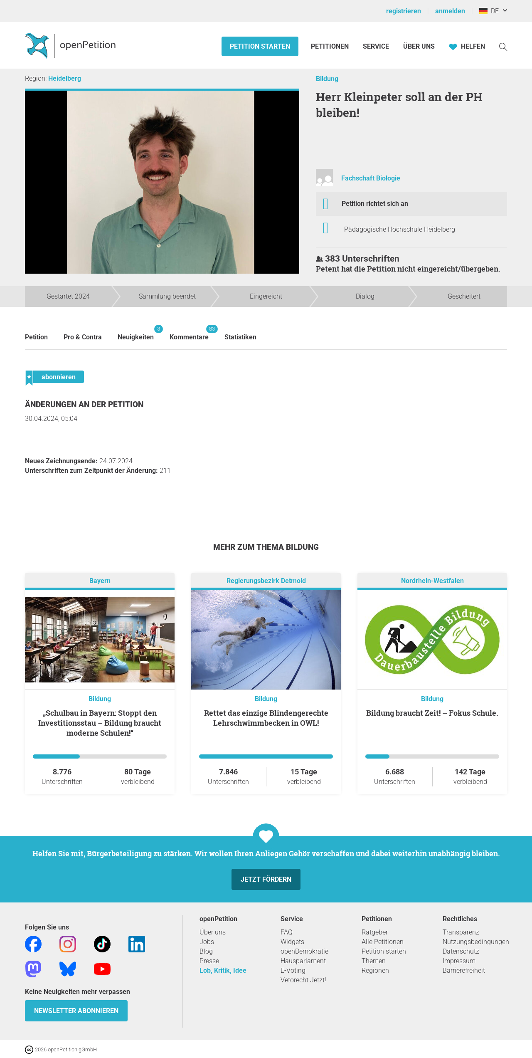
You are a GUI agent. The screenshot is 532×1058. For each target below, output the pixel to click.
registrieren (403, 11)
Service (376, 46)
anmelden (450, 11)
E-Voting (293, 970)
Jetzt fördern (266, 879)
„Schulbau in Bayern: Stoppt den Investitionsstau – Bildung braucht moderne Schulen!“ (99, 723)
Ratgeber (375, 932)
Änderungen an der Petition (84, 404)
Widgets (292, 942)
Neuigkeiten (136, 333)
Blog (206, 951)
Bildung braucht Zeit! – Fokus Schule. (432, 713)
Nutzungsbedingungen (476, 942)
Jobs (207, 942)
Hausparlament (303, 961)
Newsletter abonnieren (76, 1011)
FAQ (287, 932)
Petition (36, 337)
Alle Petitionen (383, 942)
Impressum (459, 961)
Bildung (327, 79)
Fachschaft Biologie (370, 178)
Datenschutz (461, 951)
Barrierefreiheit (464, 970)
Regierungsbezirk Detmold (266, 581)
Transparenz (461, 932)
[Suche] (503, 46)
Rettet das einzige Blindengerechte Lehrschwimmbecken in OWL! (266, 718)
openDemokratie (304, 951)
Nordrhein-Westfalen (432, 581)
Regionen (375, 970)
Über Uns (419, 46)
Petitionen (330, 46)
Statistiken (240, 337)
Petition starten (260, 46)
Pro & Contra (83, 337)
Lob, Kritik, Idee (223, 970)
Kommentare (189, 333)
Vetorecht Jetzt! (303, 980)
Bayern (100, 581)
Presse (209, 961)
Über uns (213, 932)
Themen (374, 961)
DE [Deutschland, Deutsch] (489, 11)
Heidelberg (64, 78)
